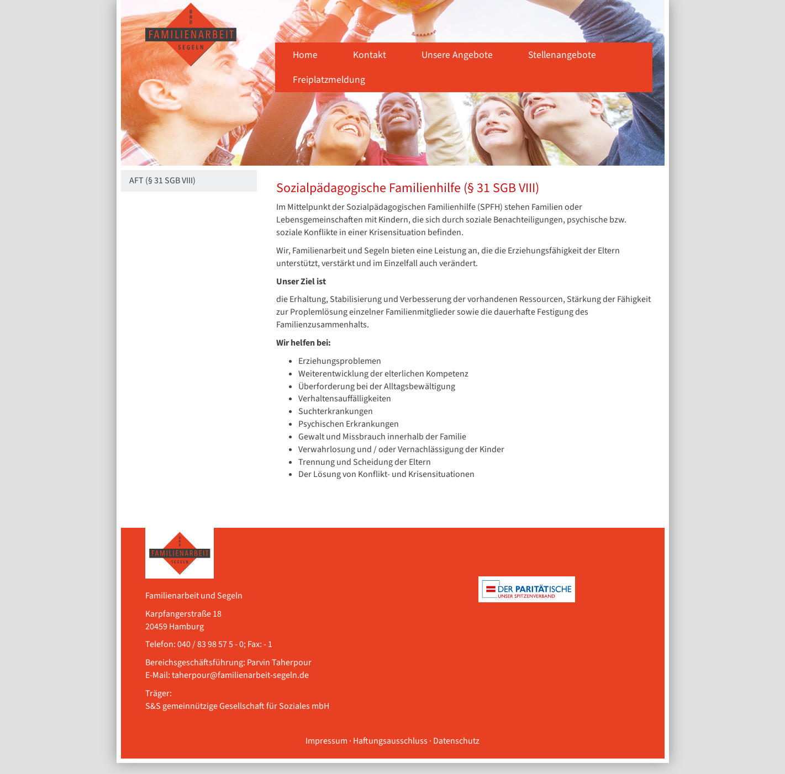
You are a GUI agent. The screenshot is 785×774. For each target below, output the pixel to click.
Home (305, 55)
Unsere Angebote (457, 55)
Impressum (326, 741)
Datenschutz (456, 741)
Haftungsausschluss (390, 741)
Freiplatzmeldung (329, 80)
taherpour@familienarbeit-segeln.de (240, 675)
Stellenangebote (562, 55)
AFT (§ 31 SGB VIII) (162, 180)
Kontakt (369, 55)
